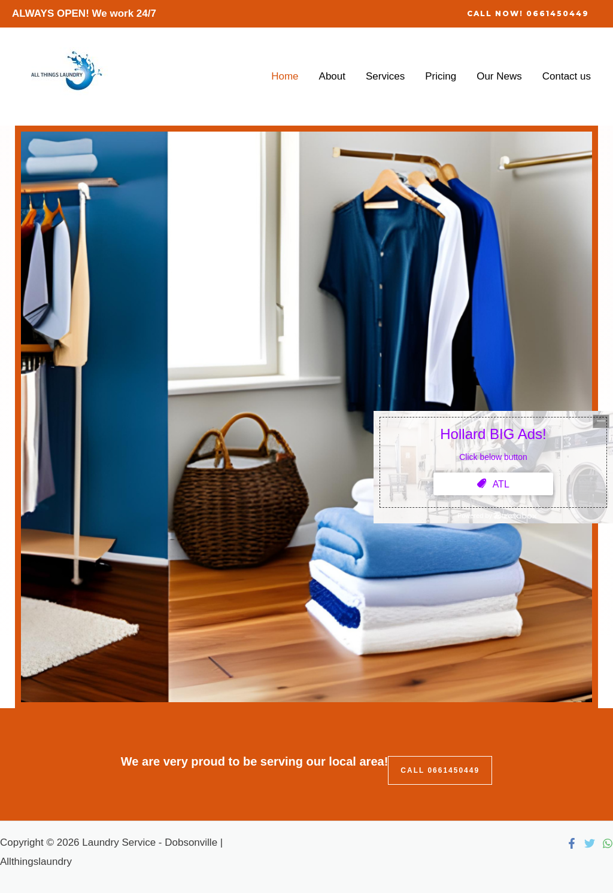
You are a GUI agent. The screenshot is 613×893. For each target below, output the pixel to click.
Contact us (566, 76)
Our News (499, 76)
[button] (528, 14)
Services (385, 76)
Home (284, 76)
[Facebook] (571, 843)
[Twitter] (589, 843)
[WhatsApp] (607, 843)
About (332, 76)
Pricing (440, 76)
